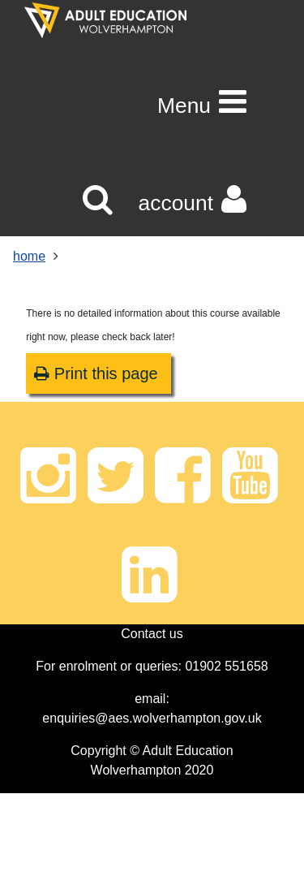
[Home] (105, 20)
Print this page (95, 373)
